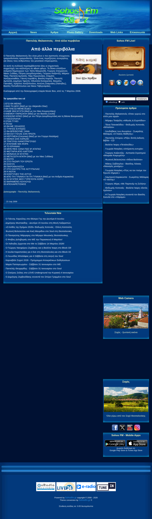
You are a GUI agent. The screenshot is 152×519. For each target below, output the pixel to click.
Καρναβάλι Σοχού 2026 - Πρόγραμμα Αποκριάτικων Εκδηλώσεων (38, 260)
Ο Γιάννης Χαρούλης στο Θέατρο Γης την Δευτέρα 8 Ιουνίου (35, 218)
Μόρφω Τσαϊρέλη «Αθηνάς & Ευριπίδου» (125, 120)
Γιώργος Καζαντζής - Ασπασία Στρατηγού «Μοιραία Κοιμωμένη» (124, 154)
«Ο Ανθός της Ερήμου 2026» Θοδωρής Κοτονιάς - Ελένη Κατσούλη (39, 227)
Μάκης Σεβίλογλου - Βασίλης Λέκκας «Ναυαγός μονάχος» (122, 164)
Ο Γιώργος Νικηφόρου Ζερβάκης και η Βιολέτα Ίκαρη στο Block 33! (38, 247)
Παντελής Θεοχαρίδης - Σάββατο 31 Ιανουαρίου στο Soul (34, 268)
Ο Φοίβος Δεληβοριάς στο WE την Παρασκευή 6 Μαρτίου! (34, 239)
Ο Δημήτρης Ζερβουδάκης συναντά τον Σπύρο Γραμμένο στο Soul (38, 276)
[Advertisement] (126, 249)
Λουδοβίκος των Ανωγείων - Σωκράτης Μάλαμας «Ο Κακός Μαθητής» (123, 132)
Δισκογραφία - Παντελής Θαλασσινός (22, 191)
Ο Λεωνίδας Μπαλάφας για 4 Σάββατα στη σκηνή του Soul (34, 256)
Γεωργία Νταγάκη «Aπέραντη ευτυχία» (124, 148)
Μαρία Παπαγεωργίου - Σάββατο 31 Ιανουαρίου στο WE (33, 264)
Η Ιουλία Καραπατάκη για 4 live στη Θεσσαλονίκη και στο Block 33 (38, 252)
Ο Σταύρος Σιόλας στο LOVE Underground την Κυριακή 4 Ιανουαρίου (40, 272)
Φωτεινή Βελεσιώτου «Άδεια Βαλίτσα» (124, 159)
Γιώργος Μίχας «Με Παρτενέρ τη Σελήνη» (125, 183)
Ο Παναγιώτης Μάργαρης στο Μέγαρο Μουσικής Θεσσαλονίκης (37, 235)
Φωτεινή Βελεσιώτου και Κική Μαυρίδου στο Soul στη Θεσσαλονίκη (39, 231)
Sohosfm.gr (71, 497)
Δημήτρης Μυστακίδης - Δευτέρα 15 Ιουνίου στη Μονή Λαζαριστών (38, 223)
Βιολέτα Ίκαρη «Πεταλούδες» (119, 144)
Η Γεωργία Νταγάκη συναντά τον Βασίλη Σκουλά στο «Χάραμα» (124, 195)
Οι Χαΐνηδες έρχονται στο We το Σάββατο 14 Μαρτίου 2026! (35, 243)
